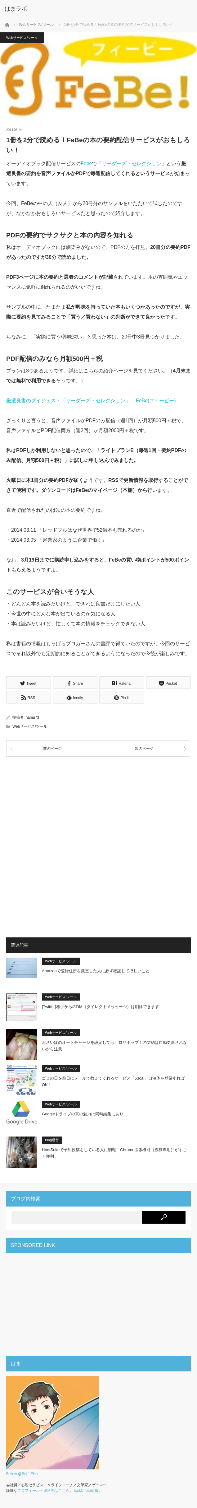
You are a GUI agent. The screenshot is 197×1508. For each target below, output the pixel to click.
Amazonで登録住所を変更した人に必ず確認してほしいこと (96, 970)
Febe (86, 163)
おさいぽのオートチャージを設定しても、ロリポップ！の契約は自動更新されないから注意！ (114, 1044)
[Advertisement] (98, 804)
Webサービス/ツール (22, 38)
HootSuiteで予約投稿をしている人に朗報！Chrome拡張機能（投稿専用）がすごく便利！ (114, 1152)
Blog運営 (52, 1139)
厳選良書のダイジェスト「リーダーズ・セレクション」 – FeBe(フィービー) (91, 400)
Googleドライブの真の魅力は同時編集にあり (82, 1113)
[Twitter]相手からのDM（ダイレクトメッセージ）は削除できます (100, 1005)
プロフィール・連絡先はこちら (43, 1489)
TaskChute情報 (85, 1489)
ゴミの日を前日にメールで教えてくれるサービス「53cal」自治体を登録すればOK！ (113, 1080)
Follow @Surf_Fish (22, 1473)
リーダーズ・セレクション (131, 163)
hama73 (32, 716)
